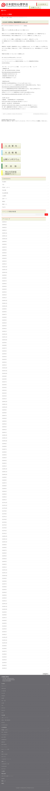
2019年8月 (4, 446)
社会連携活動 (5, 193)
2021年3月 (4, 393)
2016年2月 (4, 564)
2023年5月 (4, 320)
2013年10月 (4, 642)
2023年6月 (4, 317)
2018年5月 (4, 488)
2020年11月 (4, 404)
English (3, 207)
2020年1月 (4, 432)
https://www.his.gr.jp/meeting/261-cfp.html (11, 94)
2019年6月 (4, 452)
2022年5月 (4, 353)
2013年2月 (4, 665)
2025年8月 (4, 244)
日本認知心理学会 (23, 787)
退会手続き (3, 768)
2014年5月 (4, 623)
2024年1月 (4, 297)
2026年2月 (4, 227)
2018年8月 (4, 480)
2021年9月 (4, 376)
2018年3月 (4, 494)
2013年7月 (4, 651)
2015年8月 (4, 581)
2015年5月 (4, 589)
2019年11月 (4, 438)
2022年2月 (4, 362)
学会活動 (4, 190)
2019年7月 (4, 449)
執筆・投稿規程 (4, 732)
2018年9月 (4, 477)
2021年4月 (4, 390)
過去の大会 (3, 756)
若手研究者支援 (4, 724)
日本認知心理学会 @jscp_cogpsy (8, 119)
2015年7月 (4, 583)
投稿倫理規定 (4, 739)
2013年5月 (4, 656)
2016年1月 (4, 567)
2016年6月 (4, 553)
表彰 (2, 705)
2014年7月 (4, 617)
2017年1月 (4, 533)
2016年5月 (4, 555)
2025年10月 (4, 238)
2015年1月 (4, 600)
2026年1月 (4, 230)
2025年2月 (4, 261)
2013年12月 (4, 637)
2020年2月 (4, 429)
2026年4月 (4, 221)
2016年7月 (4, 550)
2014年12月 (4, 603)
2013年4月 (4, 659)
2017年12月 (4, 502)
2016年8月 (4, 547)
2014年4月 (4, 626)
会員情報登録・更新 (5, 763)
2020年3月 (4, 426)
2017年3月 (4, 527)
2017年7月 (4, 516)
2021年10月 (4, 373)
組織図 (2, 698)
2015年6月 (4, 586)
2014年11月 (4, 606)
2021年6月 (4, 384)
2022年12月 (4, 334)
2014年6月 (4, 620)
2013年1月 (4, 668)
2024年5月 (4, 286)
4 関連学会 (25, 25)
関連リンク (4, 204)
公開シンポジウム (4, 717)
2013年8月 (4, 648)
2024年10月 (4, 272)
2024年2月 (4, 294)
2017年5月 (4, 522)
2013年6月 (4, 654)
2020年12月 (4, 401)
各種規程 (3, 695)
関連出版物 (3, 773)
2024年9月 (4, 275)
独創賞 (2, 712)
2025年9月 (4, 241)
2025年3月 (4, 258)
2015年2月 (4, 598)
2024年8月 (4, 278)
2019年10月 (4, 440)
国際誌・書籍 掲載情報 (5, 720)
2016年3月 (4, 561)
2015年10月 (4, 575)
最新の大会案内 (4, 754)
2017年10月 (4, 508)
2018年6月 (4, 485)
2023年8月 (4, 311)
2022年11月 (4, 337)
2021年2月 (4, 395)
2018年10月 (4, 474)
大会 (3, 184)
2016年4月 (4, 558)
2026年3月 (4, 224)
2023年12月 (4, 300)
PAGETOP (45, 673)
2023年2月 (4, 328)
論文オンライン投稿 (5, 749)
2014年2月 (4, 631)
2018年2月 (4, 496)
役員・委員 (3, 700)
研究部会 (3, 722)
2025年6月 (4, 249)
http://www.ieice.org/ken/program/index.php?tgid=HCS (14, 86)
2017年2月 (4, 530)
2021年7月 (4, 381)
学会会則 (3, 693)
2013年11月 (4, 640)
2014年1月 (4, 634)
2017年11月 (4, 505)
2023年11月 (4, 303)
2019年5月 (4, 454)
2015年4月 (4, 592)
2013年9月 (4, 645)
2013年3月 (4, 662)
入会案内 (4, 195)
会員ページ (4, 198)
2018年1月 (4, 499)
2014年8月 (4, 614)
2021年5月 (4, 387)
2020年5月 (4, 421)
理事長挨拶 (3, 688)
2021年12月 (4, 367)
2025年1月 (4, 263)
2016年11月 (4, 539)
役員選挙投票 (4, 766)
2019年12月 (4, 435)
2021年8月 (4, 379)
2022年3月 (4, 359)
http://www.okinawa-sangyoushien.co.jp (11, 72)
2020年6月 (4, 418)
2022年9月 (4, 342)
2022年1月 (4, 365)
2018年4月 (4, 491)
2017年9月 (4, 511)
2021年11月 (4, 370)
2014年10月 (4, 609)
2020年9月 (4, 409)
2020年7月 (4, 415)
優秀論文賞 (3, 710)
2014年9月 (4, 612)
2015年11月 (4, 572)
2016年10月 (4, 541)
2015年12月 (4, 569)
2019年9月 (4, 443)
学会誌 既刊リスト (5, 734)
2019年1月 (4, 466)
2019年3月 (4, 460)
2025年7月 (4, 247)
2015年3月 (4, 595)
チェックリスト (4, 746)
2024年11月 (4, 269)
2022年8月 (4, 345)
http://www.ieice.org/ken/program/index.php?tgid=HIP (14, 90)
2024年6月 (4, 283)
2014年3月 (4, 628)
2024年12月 (4, 266)
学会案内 (4, 181)
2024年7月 (4, 280)
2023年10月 (4, 306)
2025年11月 (4, 235)
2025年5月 (4, 252)
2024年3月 (4, 292)
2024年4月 (4, 289)
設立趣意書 (3, 690)
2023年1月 (4, 331)
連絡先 (3, 201)
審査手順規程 (4, 744)
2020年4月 (4, 424)
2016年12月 (4, 536)
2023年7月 (4, 314)
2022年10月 (4, 339)
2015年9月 (4, 578)
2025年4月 (4, 255)
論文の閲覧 (3, 737)
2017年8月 (4, 513)
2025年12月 (4, 233)
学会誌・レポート (6, 187)
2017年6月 (4, 519)
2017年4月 (4, 525)
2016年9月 (4, 544)
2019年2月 (4, 463)
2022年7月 (4, 348)
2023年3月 (4, 325)
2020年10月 (4, 407)
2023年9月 (4, 308)
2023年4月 (4, 322)
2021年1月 (4, 398)
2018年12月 (4, 468)
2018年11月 (4, 471)
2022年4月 (4, 356)
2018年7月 (4, 482)
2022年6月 (4, 351)
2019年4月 (4, 457)
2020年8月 (4, 412)
